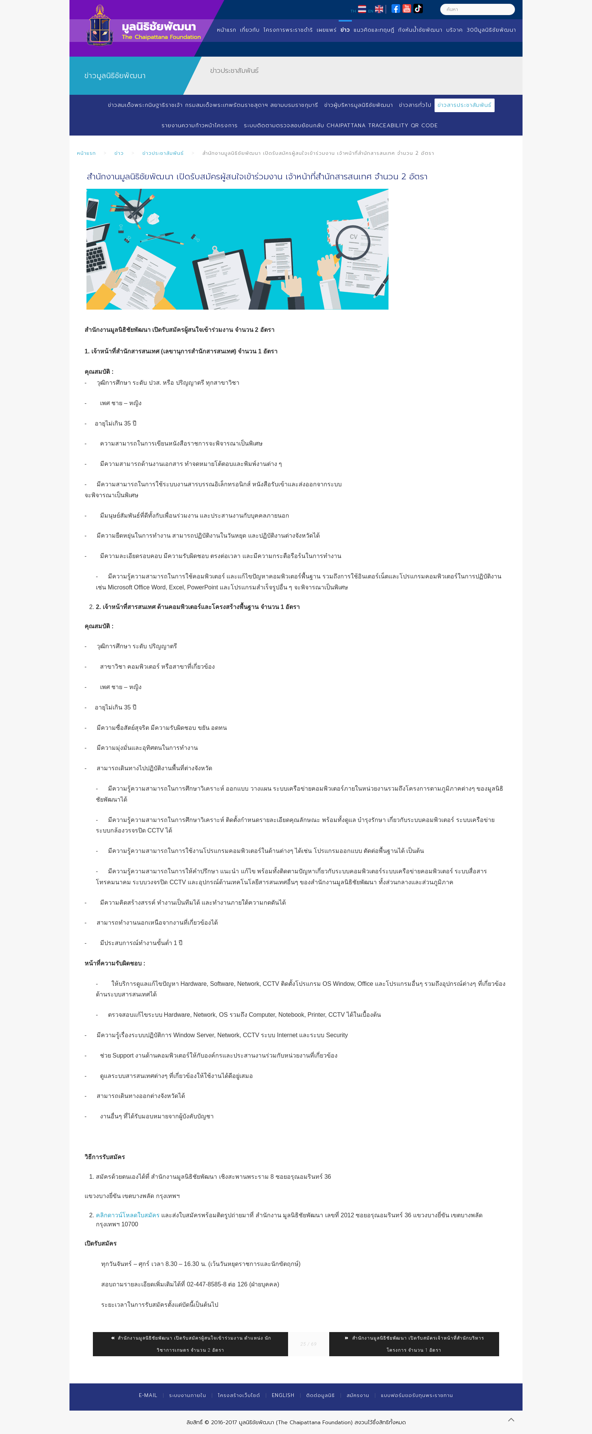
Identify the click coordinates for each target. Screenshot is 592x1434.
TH (353, 11)
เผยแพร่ (327, 30)
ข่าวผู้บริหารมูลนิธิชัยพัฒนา (358, 105)
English (283, 1395)
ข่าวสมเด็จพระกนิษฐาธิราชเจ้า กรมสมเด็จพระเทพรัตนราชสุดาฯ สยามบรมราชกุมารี (213, 105)
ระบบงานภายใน (187, 1395)
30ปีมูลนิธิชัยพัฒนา (491, 30)
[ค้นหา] (477, 9)
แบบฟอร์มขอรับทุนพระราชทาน (417, 1395)
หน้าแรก (226, 30)
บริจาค (454, 30)
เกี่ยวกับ (250, 30)
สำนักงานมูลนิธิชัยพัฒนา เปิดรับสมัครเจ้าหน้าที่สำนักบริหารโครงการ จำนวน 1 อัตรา (414, 1344)
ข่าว (345, 30)
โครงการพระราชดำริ (288, 30)
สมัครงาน (358, 1395)
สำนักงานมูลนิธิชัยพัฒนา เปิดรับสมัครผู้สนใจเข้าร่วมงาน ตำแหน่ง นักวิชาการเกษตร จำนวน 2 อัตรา (190, 1344)
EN (370, 11)
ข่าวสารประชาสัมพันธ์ (465, 105)
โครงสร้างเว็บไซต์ (239, 1395)
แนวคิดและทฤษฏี (374, 30)
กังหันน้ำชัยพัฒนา (420, 30)
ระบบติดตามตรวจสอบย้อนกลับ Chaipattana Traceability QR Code (341, 126)
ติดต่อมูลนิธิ (320, 1395)
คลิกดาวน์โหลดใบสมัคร (128, 1215)
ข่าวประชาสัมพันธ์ (163, 153)
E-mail (148, 1395)
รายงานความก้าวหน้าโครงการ (200, 126)
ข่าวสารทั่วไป (415, 105)
